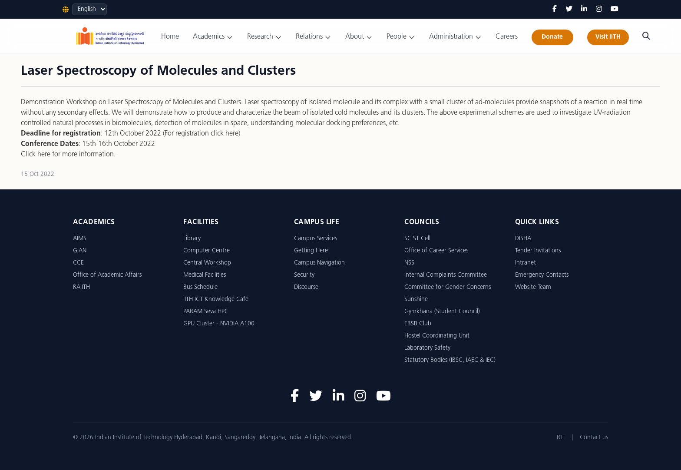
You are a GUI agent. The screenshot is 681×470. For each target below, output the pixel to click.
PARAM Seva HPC (205, 311)
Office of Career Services (436, 251)
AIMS (79, 238)
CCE (78, 263)
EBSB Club (417, 324)
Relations (313, 37)
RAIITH (81, 287)
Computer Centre (206, 251)
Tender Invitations (538, 251)
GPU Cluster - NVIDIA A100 (219, 324)
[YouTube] (614, 9)
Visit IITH (608, 37)
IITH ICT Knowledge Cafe (215, 299)
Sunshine (416, 299)
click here (224, 133)
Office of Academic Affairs (107, 275)
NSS (409, 263)
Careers (507, 36)
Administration (455, 37)
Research (264, 37)
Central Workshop (207, 263)
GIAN (79, 251)
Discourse (306, 287)
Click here (35, 154)
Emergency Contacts (542, 275)
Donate (552, 37)
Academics (213, 37)
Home (170, 36)
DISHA (523, 238)
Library (192, 238)
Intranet (525, 263)
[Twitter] (568, 9)
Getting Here (311, 251)
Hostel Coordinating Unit (436, 336)
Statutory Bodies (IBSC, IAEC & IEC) (450, 360)
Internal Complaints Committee (445, 275)
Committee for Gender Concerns (447, 287)
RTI (561, 437)
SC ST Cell (417, 238)
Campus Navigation (319, 263)
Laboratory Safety (427, 348)
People (401, 37)
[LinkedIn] (584, 9)
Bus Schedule (200, 287)
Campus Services (315, 238)
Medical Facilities (204, 275)
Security (304, 275)
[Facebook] (554, 9)
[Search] (646, 36)
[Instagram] (599, 9)
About (359, 37)
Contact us (594, 437)
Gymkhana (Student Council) (442, 311)
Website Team (533, 287)
